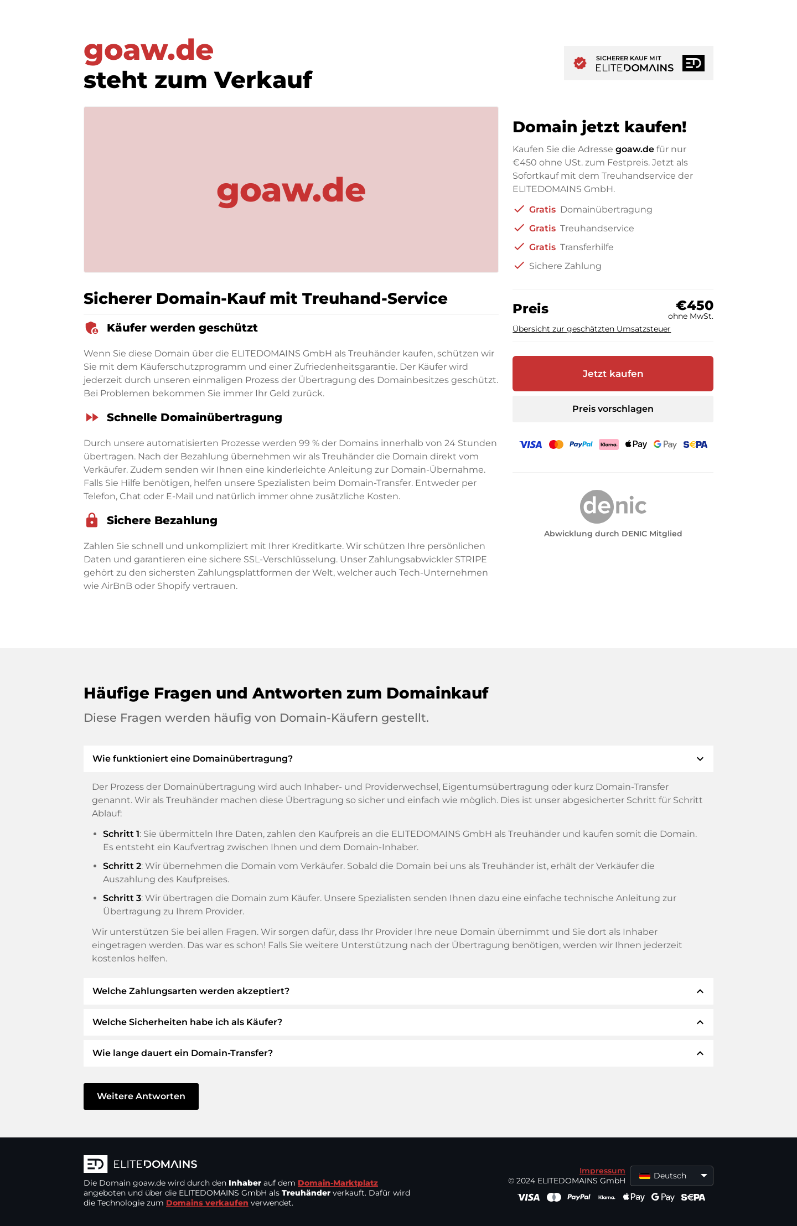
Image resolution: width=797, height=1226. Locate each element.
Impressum (602, 1171)
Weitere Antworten (141, 1096)
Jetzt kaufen (613, 373)
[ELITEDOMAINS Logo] (250, 1165)
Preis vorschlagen (613, 409)
